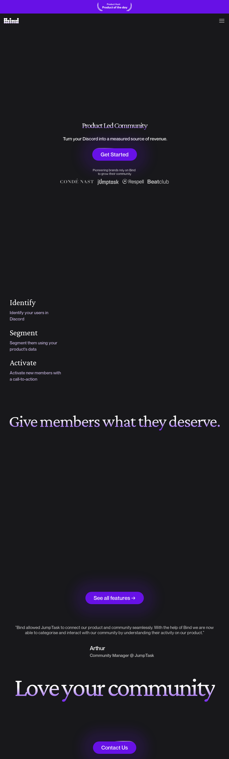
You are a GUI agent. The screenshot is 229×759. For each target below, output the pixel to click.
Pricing (112, 20)
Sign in (214, 20)
